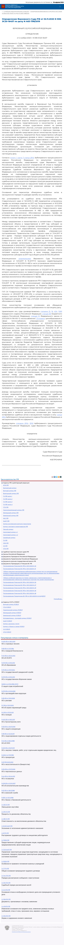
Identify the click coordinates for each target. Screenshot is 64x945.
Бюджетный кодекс (9, 488)
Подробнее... (58, 599)
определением (25, 259)
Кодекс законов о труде (11, 624)
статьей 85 (46, 314)
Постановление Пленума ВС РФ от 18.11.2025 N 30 (19, 582)
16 (52, 311)
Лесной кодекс (8, 529)
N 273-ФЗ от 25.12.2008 (8, 691)
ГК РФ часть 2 (7, 499)
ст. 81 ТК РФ (5, 833)
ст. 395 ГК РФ (6, 819)
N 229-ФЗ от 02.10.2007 (8, 783)
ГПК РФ (5, 507)
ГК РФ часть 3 (7, 502)
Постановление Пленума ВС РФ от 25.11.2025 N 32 (19, 566)
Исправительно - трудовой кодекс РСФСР (17, 618)
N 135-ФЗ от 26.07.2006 (8, 726)
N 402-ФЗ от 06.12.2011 (8, 719)
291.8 (31, 423)
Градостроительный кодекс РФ (13, 510)
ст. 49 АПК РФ (6, 906)
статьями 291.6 (22, 423)
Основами (40, 319)
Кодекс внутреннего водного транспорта (17, 524)
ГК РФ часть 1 (7, 496)
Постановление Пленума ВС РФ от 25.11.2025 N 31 (19, 569)
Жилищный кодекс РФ (10, 513)
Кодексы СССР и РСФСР (11, 602)
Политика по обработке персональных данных (21, 931)
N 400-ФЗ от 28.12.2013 (8, 641)
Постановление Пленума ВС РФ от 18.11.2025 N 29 (19, 588)
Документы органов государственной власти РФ (19, 561)
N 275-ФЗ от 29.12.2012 (8, 677)
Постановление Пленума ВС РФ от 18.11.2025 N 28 (19, 593)
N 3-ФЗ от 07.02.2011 (8, 712)
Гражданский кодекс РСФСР (13, 610)
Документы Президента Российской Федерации (19, 556)
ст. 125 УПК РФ (6, 883)
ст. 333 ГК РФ (6, 804)
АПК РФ (6, 485)
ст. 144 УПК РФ (6, 875)
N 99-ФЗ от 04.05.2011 (8, 733)
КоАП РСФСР (7, 621)
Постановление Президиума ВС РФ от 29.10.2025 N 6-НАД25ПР (24, 596)
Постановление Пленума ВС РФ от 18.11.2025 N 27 (19, 585)
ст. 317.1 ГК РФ (6, 812)
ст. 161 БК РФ (5, 861)
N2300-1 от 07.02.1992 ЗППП (10, 684)
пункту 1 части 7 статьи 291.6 (22, 158)
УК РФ (5, 546)
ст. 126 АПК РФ (6, 899)
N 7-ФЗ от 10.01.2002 (8, 705)
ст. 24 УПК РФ (6, 890)
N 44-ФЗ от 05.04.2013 (8, 776)
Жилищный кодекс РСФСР (12, 612)
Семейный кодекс (9, 537)
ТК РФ (5, 540)
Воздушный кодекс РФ (11, 493)
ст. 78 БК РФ (5, 840)
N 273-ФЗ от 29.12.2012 (8, 663)
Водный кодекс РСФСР (11, 604)
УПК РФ (5, 548)
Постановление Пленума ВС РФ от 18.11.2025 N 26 (19, 590)
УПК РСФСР (7, 632)
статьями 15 (45, 311)
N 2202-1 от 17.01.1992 (8, 755)
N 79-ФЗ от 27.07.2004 (8, 670)
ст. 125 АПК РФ (6, 916)
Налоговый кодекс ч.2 (10, 535)
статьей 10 (35, 316)
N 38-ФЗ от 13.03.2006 (8, 698)
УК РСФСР (6, 629)
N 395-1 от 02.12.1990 (7, 797)
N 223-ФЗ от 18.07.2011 (8, 748)
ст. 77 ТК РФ (5, 868)
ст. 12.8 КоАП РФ (7, 849)
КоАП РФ (6, 521)
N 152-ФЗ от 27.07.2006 (8, 769)
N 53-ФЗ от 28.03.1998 (8, 790)
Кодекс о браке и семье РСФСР (13, 626)
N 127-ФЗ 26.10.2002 (7, 762)
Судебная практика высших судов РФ (16, 552)
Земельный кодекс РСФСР (12, 615)
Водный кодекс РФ (9, 490)
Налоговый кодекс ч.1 (10, 532)
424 (55, 311)
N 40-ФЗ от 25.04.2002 (8, 655)
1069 (60, 311)
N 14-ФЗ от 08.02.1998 (8, 741)
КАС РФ (5, 518)
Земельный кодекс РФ (10, 515)
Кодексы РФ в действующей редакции (16, 483)
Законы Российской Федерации (14, 554)
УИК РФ (5, 543)
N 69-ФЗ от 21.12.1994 (8, 648)
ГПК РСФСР (7, 607)
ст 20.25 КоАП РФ (7, 826)
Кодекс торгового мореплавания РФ (15, 526)
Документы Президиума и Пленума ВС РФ (17, 563)
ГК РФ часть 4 (7, 504)
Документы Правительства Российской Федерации (20, 559)
